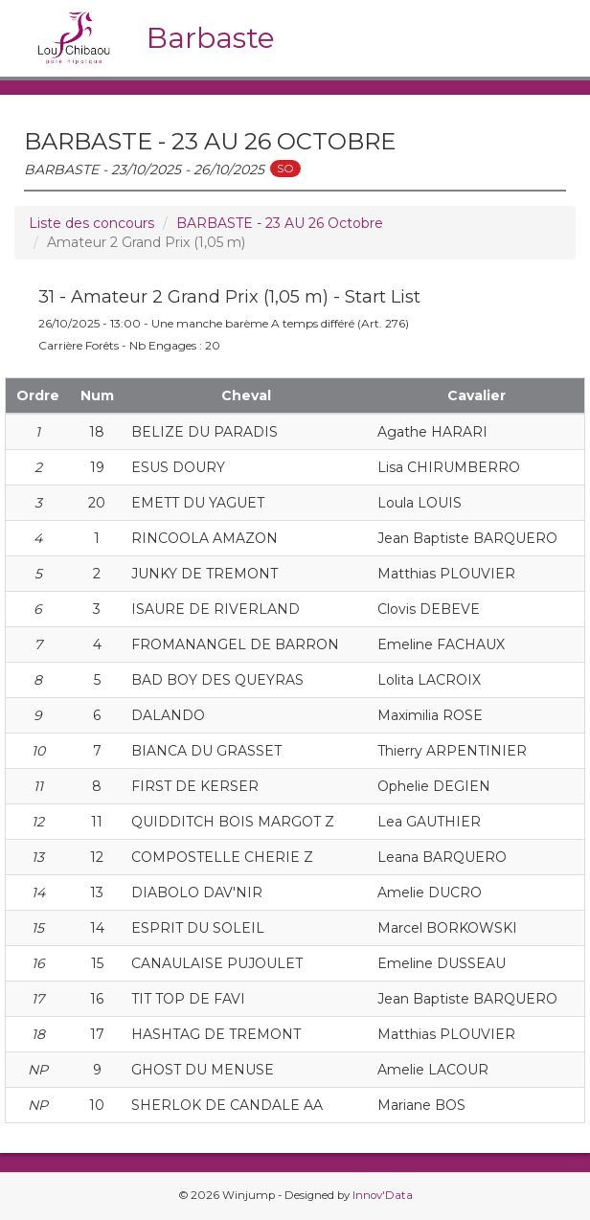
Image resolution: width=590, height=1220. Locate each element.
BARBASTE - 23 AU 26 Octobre (279, 223)
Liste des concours (91, 223)
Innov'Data (382, 1195)
